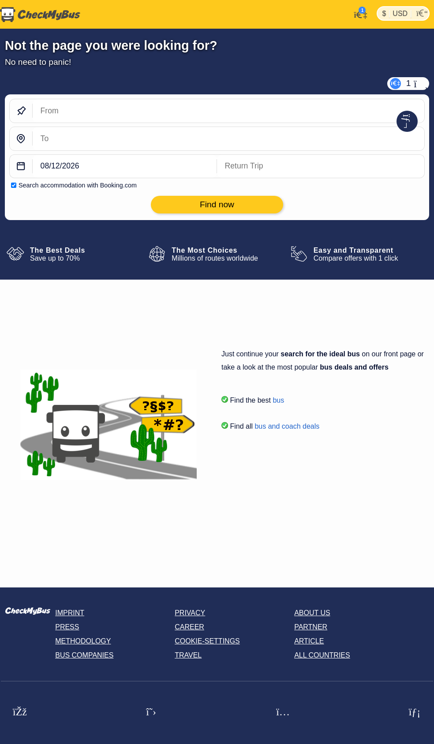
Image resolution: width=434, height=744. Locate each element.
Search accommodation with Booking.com (78, 185)
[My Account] (358, 13)
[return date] (320, 166)
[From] (228, 111)
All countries (322, 655)
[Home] (40, 14)
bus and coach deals (286, 426)
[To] (228, 138)
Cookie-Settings (207, 641)
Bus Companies (84, 655)
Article (309, 641)
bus (278, 400)
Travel (188, 655)
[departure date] (125, 166)
